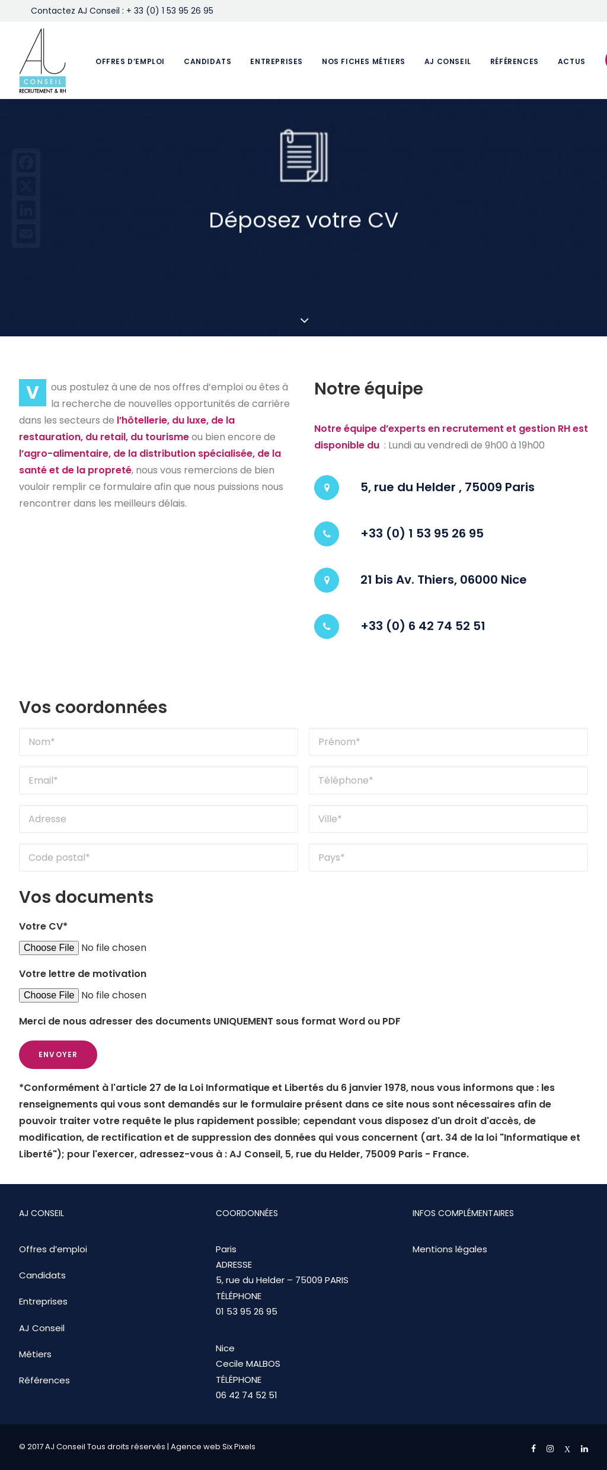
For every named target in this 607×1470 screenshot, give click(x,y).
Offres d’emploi (130, 61)
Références (514, 61)
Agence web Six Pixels (213, 1446)
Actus (572, 61)
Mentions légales (450, 1249)
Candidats (207, 61)
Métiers (35, 1354)
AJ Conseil (447, 61)
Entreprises (276, 61)
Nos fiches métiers (363, 61)
